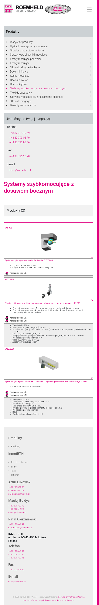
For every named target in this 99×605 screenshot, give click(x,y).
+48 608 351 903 (16, 509)
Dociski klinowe (17, 71)
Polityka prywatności (67, 597)
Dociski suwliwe (17, 80)
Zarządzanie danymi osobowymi (59, 600)
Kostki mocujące (17, 75)
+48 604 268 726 (16, 490)
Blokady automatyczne (21, 105)
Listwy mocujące (17, 63)
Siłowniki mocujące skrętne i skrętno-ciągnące (34, 96)
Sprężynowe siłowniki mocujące (26, 54)
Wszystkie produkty (19, 42)
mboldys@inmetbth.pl (18, 512)
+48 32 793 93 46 (19, 142)
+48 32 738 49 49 (19, 132)
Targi (13, 471)
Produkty (15, 446)
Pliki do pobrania (19, 462)
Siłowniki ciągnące (18, 101)
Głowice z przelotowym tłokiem (26, 50)
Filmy (14, 466)
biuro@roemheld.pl (17, 582)
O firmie (15, 475)
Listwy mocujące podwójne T (25, 58)
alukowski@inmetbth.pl (18, 494)
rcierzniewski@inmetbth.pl (20, 527)
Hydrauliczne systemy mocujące (26, 46)
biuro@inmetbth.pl (20, 170)
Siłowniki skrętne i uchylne (23, 67)
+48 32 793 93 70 (19, 137)
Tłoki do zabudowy (19, 92)
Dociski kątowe (17, 84)
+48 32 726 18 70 (19, 156)
